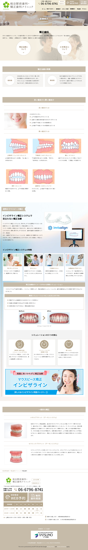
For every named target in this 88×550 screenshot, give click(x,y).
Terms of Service (61, 546)
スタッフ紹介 (65, 9)
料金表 (79, 9)
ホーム (43, 9)
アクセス (84, 9)
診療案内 (72, 9)
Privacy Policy (51, 546)
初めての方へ (50, 9)
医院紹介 (58, 9)
